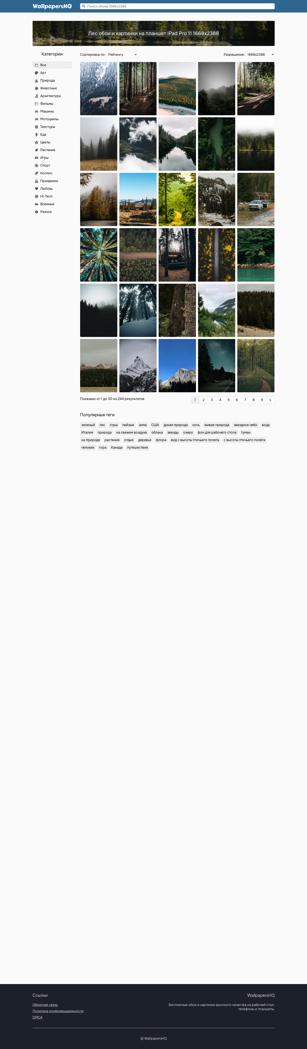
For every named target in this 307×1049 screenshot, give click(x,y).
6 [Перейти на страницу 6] (237, 400)
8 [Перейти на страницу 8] (254, 400)
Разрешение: (234, 54)
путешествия (137, 447)
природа (105, 432)
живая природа (216, 425)
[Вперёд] (270, 400)
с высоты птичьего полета (244, 440)
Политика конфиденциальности (58, 1011)
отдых (129, 440)
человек (87, 447)
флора (161, 440)
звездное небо (245, 425)
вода (266, 425)
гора (102, 447)
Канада (117, 447)
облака (157, 432)
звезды (173, 432)
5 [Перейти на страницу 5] (228, 400)
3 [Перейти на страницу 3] (212, 400)
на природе (90, 440)
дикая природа (176, 425)
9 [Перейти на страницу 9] (262, 400)
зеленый (88, 425)
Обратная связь (45, 1005)
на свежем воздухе (131, 432)
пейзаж (128, 425)
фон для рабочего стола (217, 432)
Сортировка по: (93, 54)
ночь (196, 425)
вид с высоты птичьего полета (195, 440)
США (155, 425)
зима (143, 425)
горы (114, 425)
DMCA (38, 1017)
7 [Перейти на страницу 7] (245, 400)
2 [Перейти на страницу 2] (204, 400)
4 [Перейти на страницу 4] (220, 400)
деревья (144, 440)
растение (112, 440)
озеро (188, 432)
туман (245, 432)
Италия (87, 432)
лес (102, 425)
